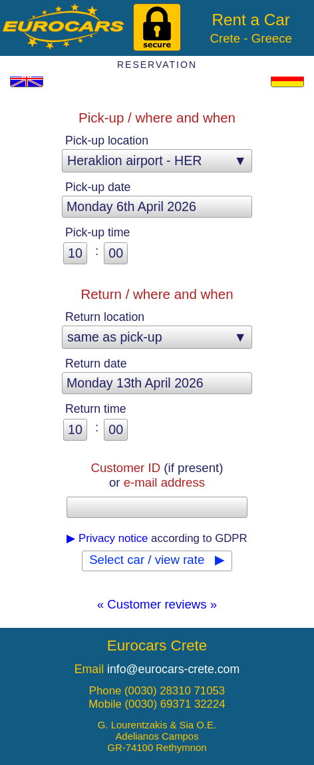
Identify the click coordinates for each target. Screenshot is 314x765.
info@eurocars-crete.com (173, 669)
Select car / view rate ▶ (157, 560)
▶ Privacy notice (107, 538)
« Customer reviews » (157, 604)
